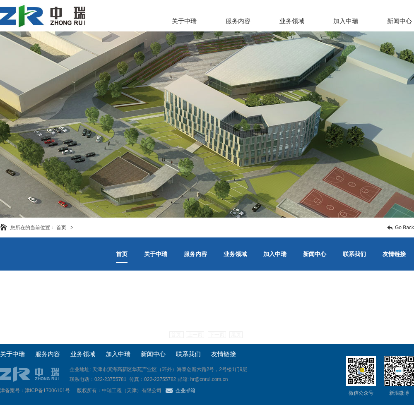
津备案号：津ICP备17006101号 (35, 390)
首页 (176, 335)
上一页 (195, 335)
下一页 (216, 335)
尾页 (236, 335)
